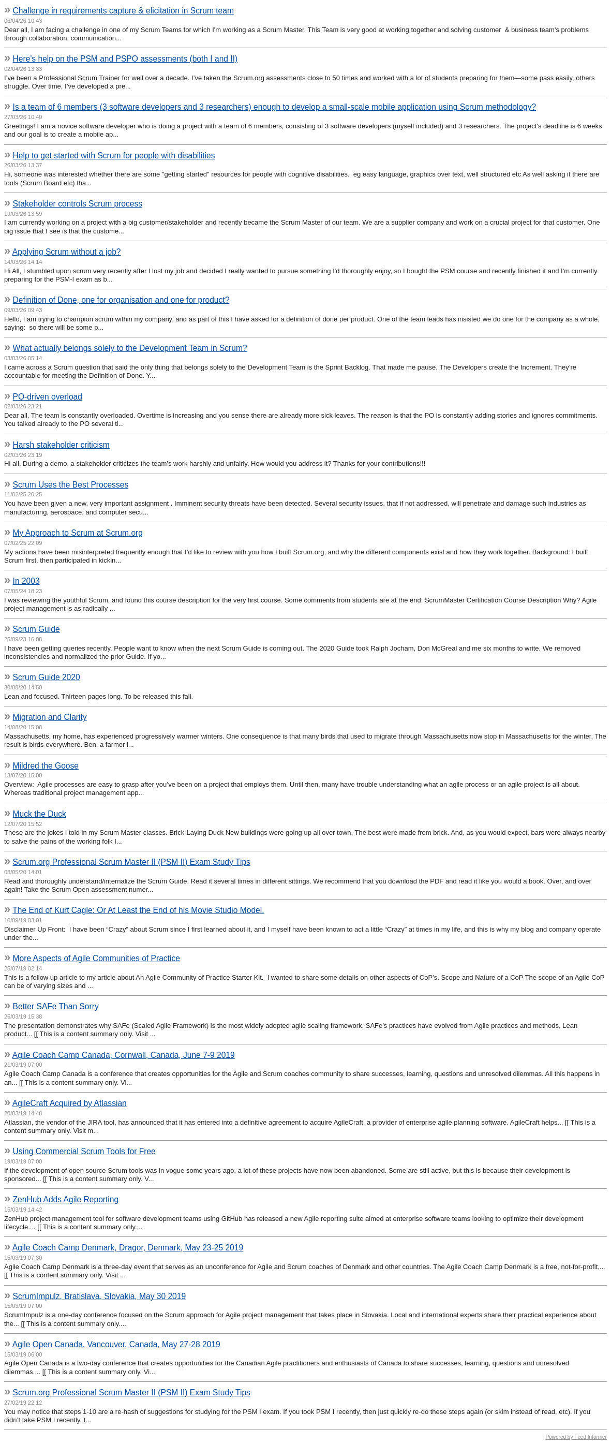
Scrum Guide (36, 629)
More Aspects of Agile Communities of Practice (96, 958)
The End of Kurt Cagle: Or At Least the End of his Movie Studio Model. (138, 910)
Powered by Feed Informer (576, 1437)
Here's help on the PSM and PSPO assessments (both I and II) (125, 58)
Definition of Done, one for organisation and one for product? (121, 300)
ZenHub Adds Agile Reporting (66, 1199)
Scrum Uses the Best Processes (71, 484)
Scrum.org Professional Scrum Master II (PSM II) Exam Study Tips (131, 862)
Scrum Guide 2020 (46, 677)
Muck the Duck (39, 813)
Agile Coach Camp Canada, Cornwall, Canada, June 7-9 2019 (123, 1055)
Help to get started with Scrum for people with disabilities (114, 155)
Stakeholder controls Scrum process (77, 203)
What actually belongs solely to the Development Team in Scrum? (130, 348)
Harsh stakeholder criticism (61, 444)
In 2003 (26, 581)
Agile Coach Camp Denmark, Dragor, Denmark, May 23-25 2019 (127, 1247)
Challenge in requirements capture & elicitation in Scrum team (123, 10)
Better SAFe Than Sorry (56, 1006)
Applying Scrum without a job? (66, 251)
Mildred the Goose (46, 765)
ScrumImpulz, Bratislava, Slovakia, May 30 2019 (99, 1296)
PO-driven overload (47, 396)
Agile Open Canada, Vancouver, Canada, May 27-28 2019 (116, 1344)
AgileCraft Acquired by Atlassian (69, 1103)
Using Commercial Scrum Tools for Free (84, 1151)
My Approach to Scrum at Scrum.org (78, 532)
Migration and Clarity (50, 717)
